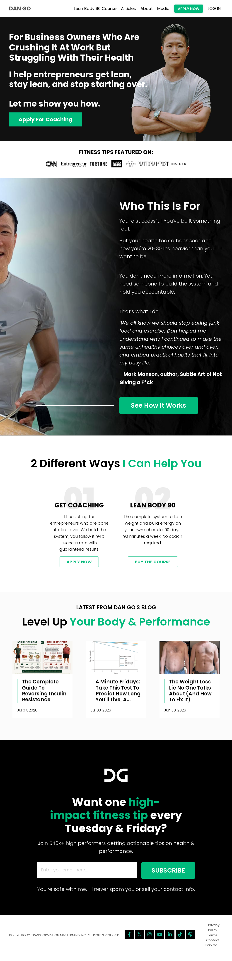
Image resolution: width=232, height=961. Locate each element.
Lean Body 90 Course (95, 8)
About (146, 8)
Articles (128, 8)
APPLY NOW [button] (188, 8)
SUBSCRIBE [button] (165, 875)
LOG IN (214, 8)
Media (163, 8)
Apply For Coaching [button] (47, 119)
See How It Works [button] (162, 408)
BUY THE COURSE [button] (153, 565)
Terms (212, 940)
